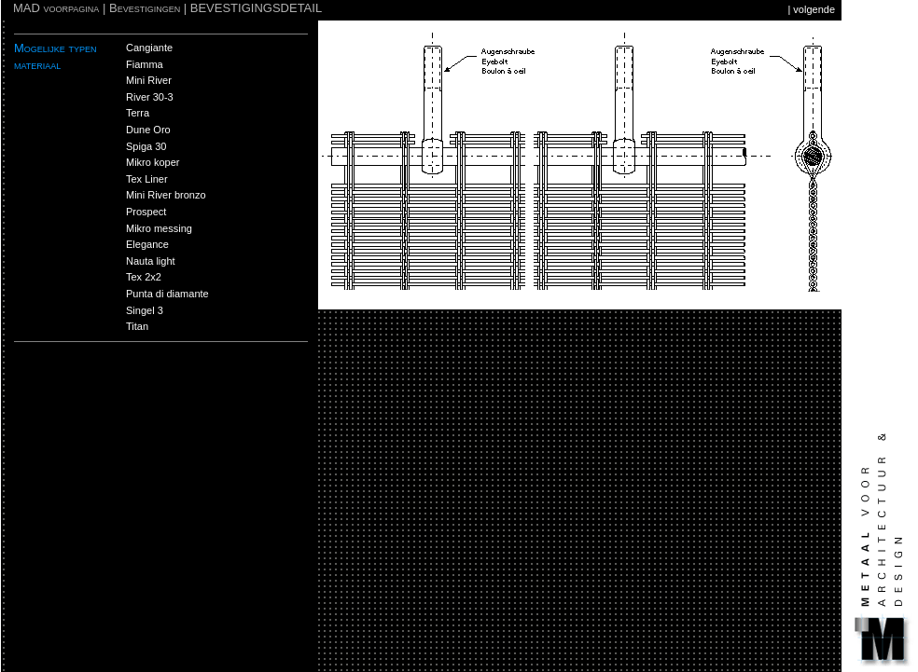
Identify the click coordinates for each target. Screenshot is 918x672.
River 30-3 (150, 97)
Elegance (147, 244)
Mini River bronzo (166, 194)
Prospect (146, 211)
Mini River (149, 80)
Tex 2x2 (143, 276)
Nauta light (150, 261)
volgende (814, 9)
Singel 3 (144, 310)
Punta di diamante (167, 293)
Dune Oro (148, 129)
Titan (137, 326)
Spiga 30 (146, 146)
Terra (137, 112)
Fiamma (144, 64)
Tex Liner (147, 179)
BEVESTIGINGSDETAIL (256, 8)
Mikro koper (152, 162)
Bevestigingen (144, 8)
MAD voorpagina (56, 8)
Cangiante (149, 47)
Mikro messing (159, 228)
